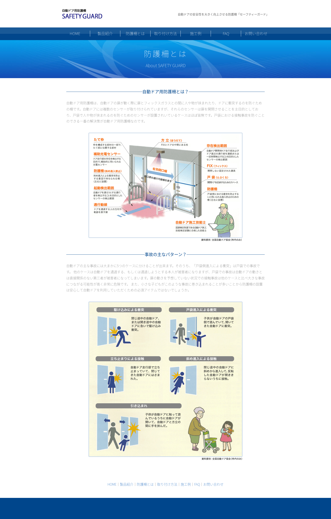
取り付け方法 (165, 33)
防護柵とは (135, 33)
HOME (75, 33)
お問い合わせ (256, 33)
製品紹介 (105, 33)
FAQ (226, 33)
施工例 (195, 33)
